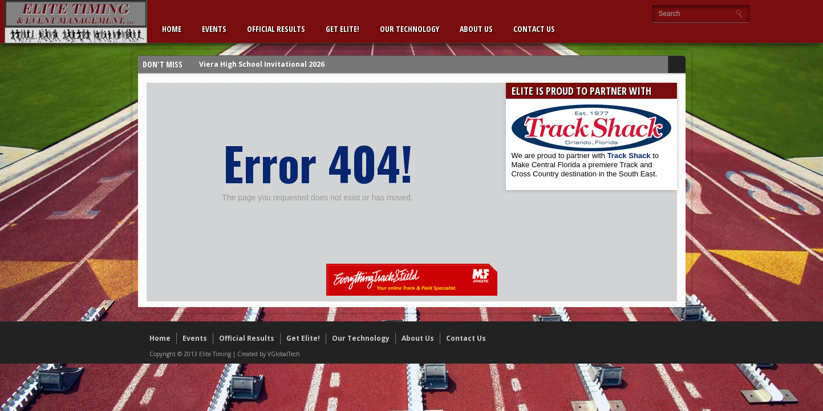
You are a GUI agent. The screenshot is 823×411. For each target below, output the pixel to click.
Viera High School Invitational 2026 (262, 64)
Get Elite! (342, 28)
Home (171, 28)
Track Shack (630, 155)
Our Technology (409, 28)
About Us (476, 28)
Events (214, 28)
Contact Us (534, 28)
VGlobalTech (283, 354)
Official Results (276, 28)
